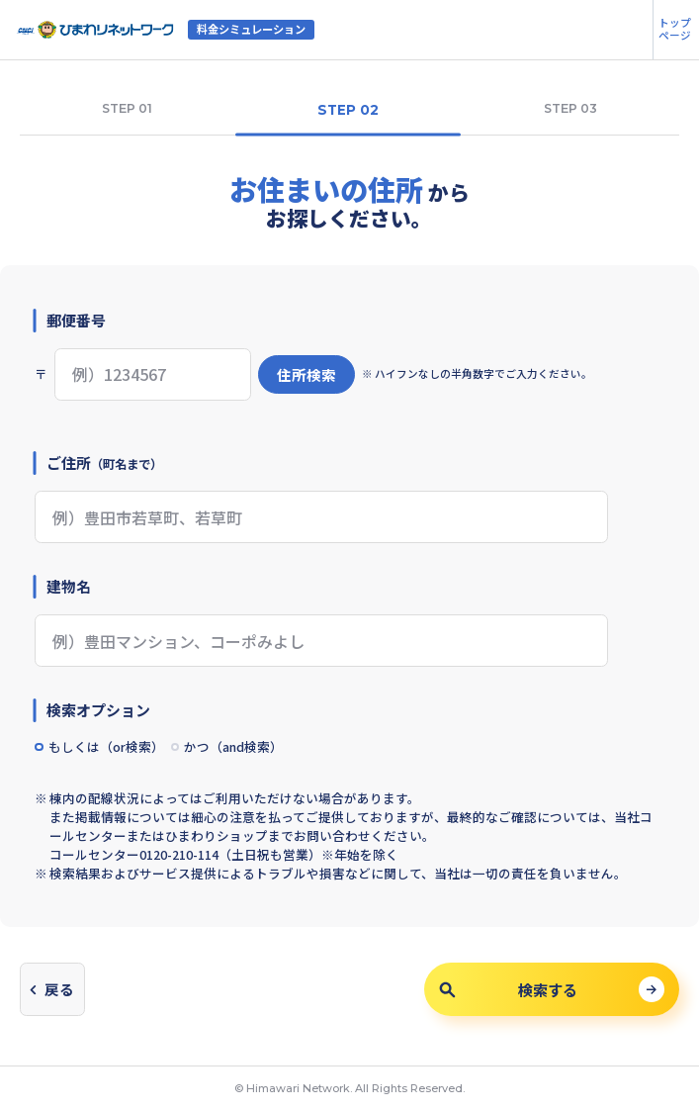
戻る (59, 988)
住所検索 (306, 374)
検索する (507, 989)
